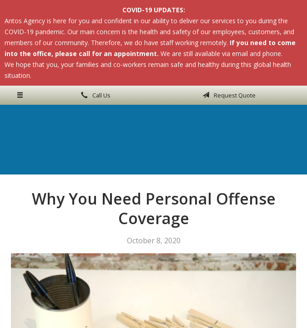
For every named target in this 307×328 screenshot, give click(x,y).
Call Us (94, 95)
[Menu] (20, 95)
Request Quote (227, 95)
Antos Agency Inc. (153, 139)
